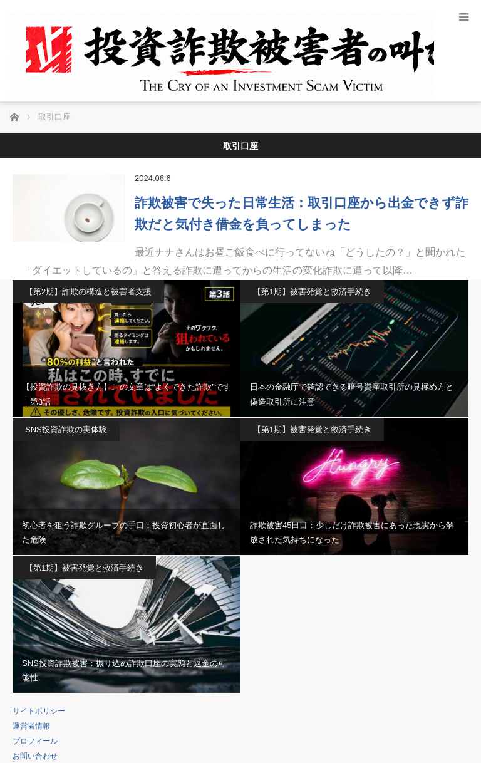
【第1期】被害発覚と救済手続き (312, 291)
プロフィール (35, 741)
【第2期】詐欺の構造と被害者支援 (88, 291)
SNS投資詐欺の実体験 (66, 429)
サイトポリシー (39, 711)
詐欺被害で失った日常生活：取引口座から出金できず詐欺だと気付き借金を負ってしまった (301, 213)
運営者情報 (31, 726)
